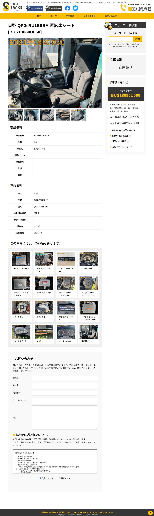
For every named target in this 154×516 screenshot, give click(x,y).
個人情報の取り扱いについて (85, 512)
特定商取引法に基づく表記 (60, 512)
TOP (39, 16)
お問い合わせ (111, 16)
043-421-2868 (127, 117)
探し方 (54, 16)
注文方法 (70, 16)
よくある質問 (89, 16)
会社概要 (44, 512)
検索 (137, 39)
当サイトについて (106, 512)
